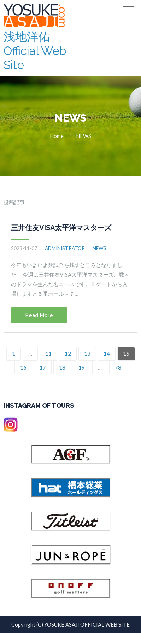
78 (118, 367)
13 (87, 353)
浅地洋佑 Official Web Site (35, 51)
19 (81, 367)
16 (23, 367)
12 (68, 353)
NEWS (83, 136)
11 (48, 353)
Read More (39, 315)
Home (57, 136)
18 (62, 367)
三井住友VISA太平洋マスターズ (61, 227)
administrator (65, 248)
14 (107, 353)
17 (43, 367)
